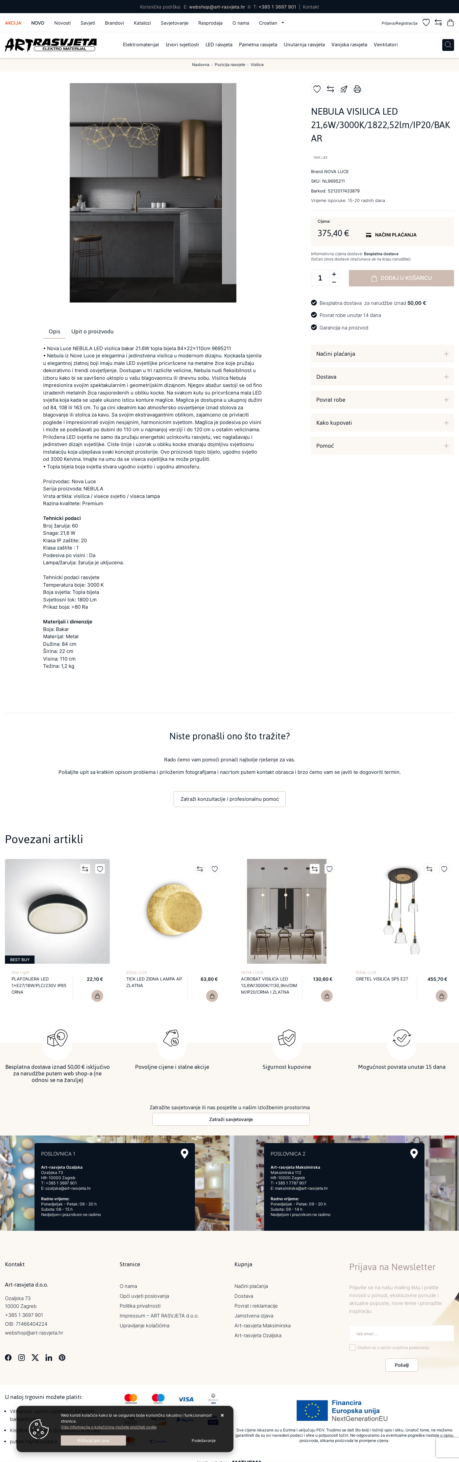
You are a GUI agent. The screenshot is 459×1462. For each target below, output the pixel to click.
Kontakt (311, 7)
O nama (240, 23)
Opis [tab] (54, 331)
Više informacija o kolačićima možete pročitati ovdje (109, 1427)
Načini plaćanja (335, 353)
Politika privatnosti (140, 1306)
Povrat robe (330, 399)
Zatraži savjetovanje (231, 1119)
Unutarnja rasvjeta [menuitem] (304, 45)
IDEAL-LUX (136, 972)
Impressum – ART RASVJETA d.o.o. (159, 1316)
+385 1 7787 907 (290, 1183)
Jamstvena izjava (253, 1316)
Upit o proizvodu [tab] (92, 331)
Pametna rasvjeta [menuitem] (258, 45)
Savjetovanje (174, 23)
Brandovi (114, 23)
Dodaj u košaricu (401, 278)
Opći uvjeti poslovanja (144, 1296)
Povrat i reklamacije (256, 1306)
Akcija (13, 23)
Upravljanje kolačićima (144, 1325)
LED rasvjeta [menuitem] (218, 45)
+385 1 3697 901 (277, 7)
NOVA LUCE (252, 972)
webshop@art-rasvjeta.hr (217, 7)
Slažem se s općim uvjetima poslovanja (393, 1347)
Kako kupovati (334, 422)
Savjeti (88, 23)
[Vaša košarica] (450, 23)
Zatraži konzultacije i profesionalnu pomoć (230, 799)
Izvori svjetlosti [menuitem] (182, 45)
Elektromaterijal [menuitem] (141, 45)
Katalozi (142, 23)
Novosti (62, 23)
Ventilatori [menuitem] (386, 45)
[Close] (93, 1440)
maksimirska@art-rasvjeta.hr (301, 1188)
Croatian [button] (268, 23)
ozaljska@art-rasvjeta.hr (68, 1188)
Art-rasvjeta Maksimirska (262, 1325)
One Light (20, 972)
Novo (37, 23)
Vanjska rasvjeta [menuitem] (349, 45)
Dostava (326, 376)
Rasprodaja (210, 23)
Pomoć (325, 445)
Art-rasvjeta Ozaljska (257, 1335)
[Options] (204, 1440)
